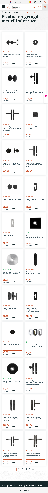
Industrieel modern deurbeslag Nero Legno (34, 345)
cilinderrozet (31, 12)
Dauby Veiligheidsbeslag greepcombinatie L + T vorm (34, 419)
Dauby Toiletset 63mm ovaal (10, 309)
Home (15, 12)
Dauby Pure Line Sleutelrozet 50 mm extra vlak (34, 56)
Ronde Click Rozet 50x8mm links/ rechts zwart (12, 382)
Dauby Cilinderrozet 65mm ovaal (35, 200)
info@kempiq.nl (16, 2)
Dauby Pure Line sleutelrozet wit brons (10, 236)
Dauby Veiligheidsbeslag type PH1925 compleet (34, 454)
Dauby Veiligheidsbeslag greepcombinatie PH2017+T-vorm (35, 164)
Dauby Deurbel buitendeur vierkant (35, 127)
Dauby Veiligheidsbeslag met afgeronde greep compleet (11, 455)
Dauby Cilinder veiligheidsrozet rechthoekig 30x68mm (33, 310)
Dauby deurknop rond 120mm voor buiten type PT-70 (12, 164)
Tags (22, 12)
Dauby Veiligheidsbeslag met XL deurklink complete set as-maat (12, 128)
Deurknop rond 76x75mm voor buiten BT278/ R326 (11, 91)
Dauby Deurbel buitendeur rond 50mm (12, 345)
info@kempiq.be (35, 2)
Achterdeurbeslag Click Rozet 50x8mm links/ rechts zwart (35, 237)
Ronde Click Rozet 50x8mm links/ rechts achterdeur (12, 273)
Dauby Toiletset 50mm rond (12, 199)
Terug (6, 12)
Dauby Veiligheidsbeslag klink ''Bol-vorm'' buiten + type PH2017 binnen (34, 382)
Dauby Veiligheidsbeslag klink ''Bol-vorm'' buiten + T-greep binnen (35, 92)
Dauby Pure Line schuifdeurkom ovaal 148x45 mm (33, 273)
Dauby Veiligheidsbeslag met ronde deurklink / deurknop (11, 419)
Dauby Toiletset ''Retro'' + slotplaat (11, 55)
